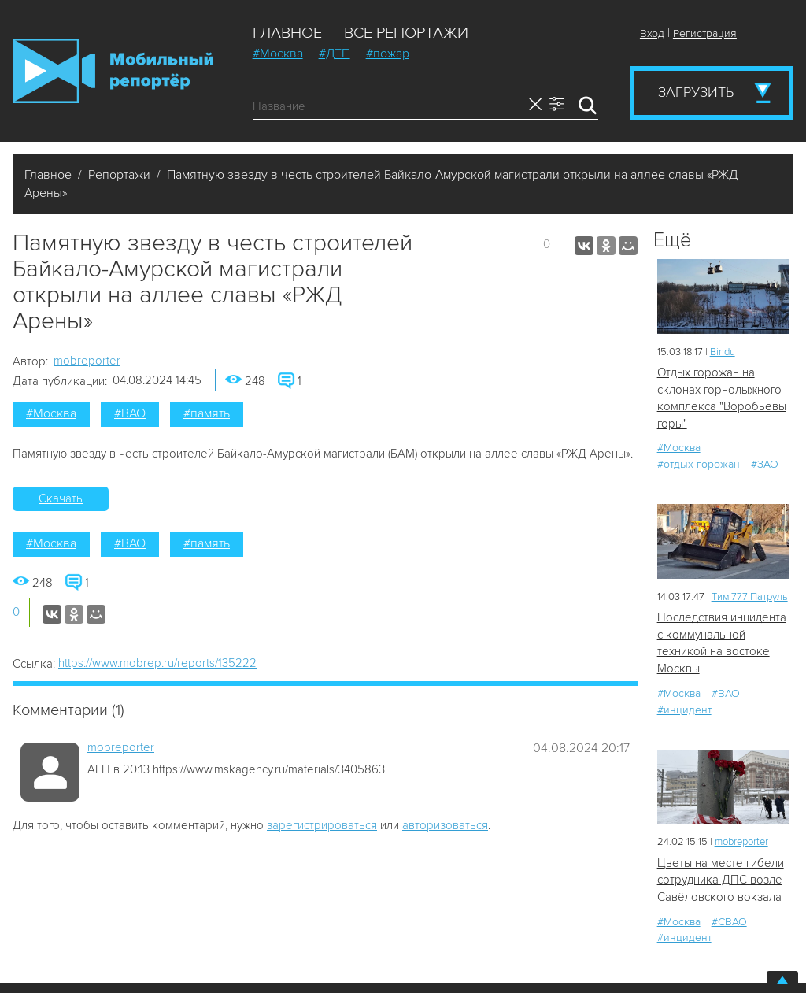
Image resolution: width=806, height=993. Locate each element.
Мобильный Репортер (113, 71)
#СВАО (729, 921)
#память (206, 413)
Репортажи (119, 175)
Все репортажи (406, 33)
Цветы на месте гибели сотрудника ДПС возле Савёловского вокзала (720, 880)
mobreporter (87, 361)
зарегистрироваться (322, 825)
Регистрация (705, 33)
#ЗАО (764, 464)
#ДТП (334, 53)
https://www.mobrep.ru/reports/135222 (157, 663)
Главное (287, 33)
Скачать (61, 498)
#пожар (387, 53)
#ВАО (130, 413)
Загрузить (696, 92)
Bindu (722, 352)
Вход (652, 33)
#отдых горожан (698, 464)
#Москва (278, 53)
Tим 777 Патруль (750, 597)
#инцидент (684, 710)
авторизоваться (445, 825)
